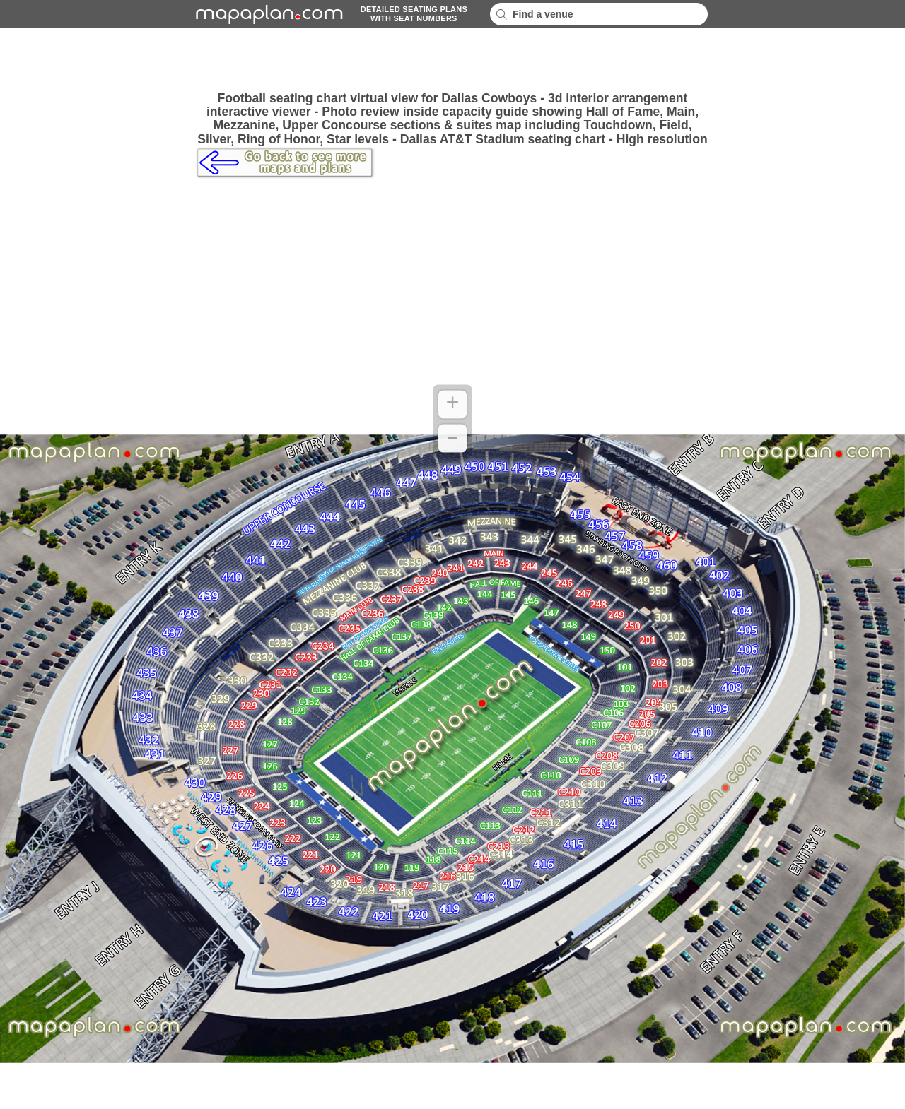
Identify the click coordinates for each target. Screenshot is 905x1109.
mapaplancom (267, 14)
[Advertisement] (452, 60)
